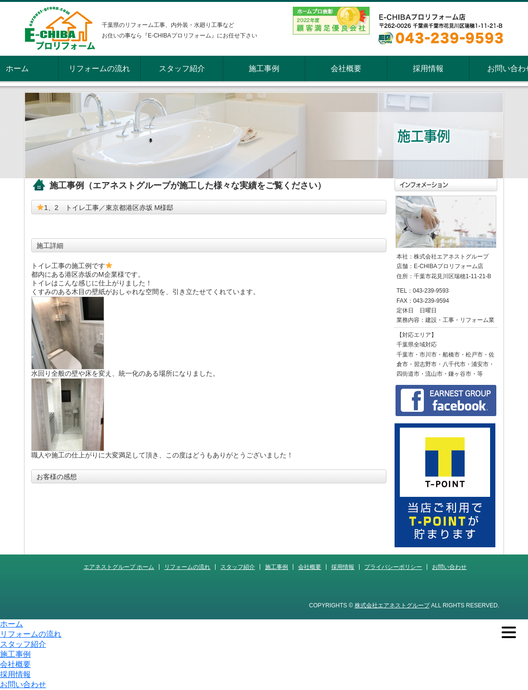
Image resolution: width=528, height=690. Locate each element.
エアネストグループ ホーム (119, 567)
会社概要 (346, 68)
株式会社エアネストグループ (392, 605)
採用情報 (428, 68)
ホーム (17, 68)
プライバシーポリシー (393, 567)
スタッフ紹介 (182, 68)
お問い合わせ (449, 567)
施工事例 (264, 68)
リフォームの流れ (99, 68)
